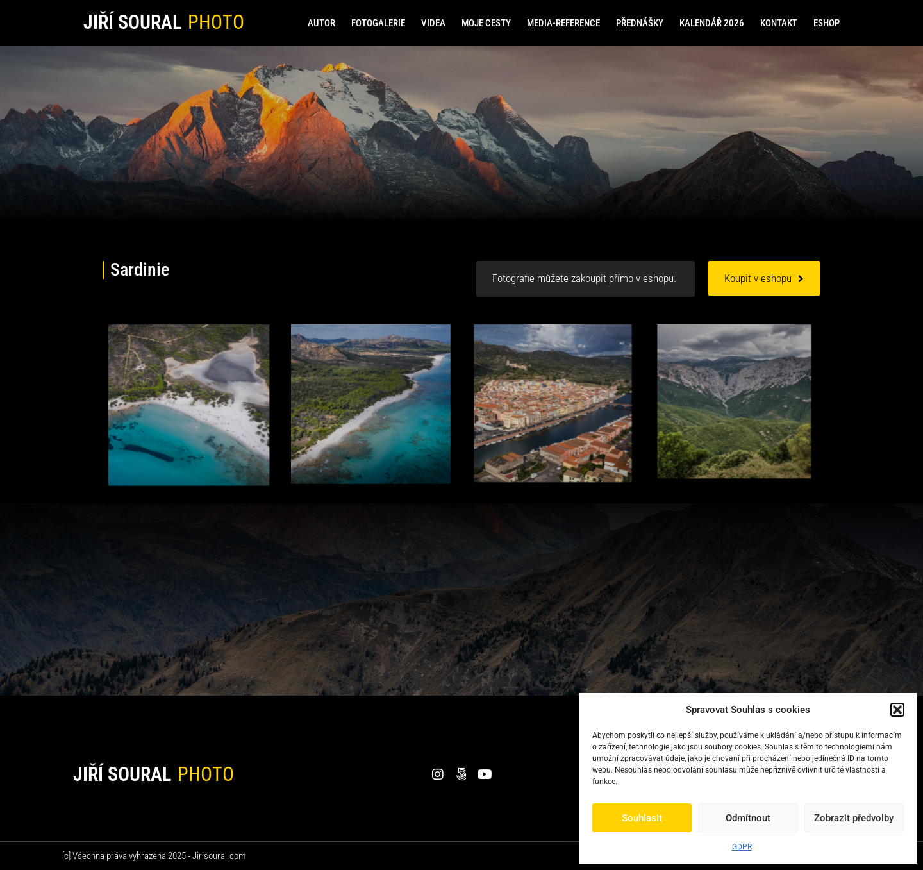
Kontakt (778, 23)
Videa (433, 23)
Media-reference (563, 23)
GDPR (742, 846)
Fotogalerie (378, 23)
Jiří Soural (132, 22)
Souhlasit (642, 818)
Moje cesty (486, 23)
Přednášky (639, 23)
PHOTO (216, 22)
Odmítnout (748, 818)
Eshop (826, 23)
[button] (897, 709)
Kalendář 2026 (711, 23)
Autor (321, 23)
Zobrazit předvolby (854, 818)
